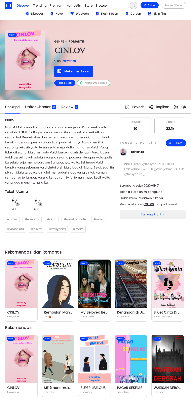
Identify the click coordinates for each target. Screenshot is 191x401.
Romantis (77, 41)
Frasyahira (69, 61)
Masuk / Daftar (174, 5)
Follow (175, 142)
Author (150, 5)
